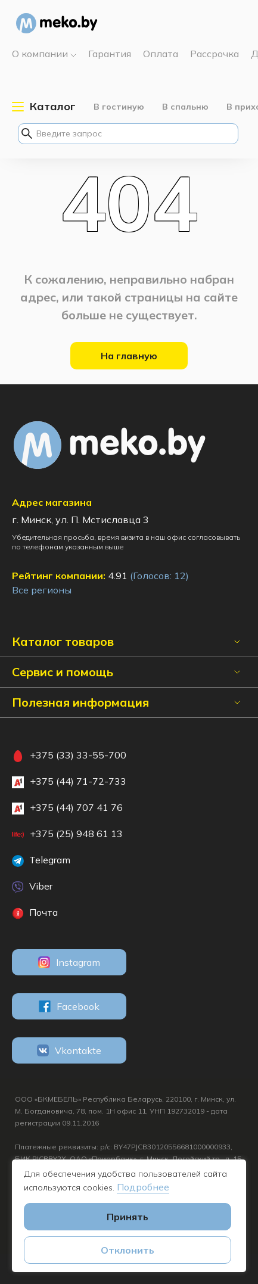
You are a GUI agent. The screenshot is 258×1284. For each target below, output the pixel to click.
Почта (35, 912)
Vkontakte (69, 1050)
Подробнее (143, 1187)
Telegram (41, 860)
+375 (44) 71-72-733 (69, 781)
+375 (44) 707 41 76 (67, 807)
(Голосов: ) (159, 576)
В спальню (185, 106)
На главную (129, 356)
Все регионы (42, 590)
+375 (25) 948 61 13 (67, 834)
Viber (32, 886)
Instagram (69, 962)
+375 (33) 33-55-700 (69, 755)
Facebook (69, 1006)
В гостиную (119, 106)
